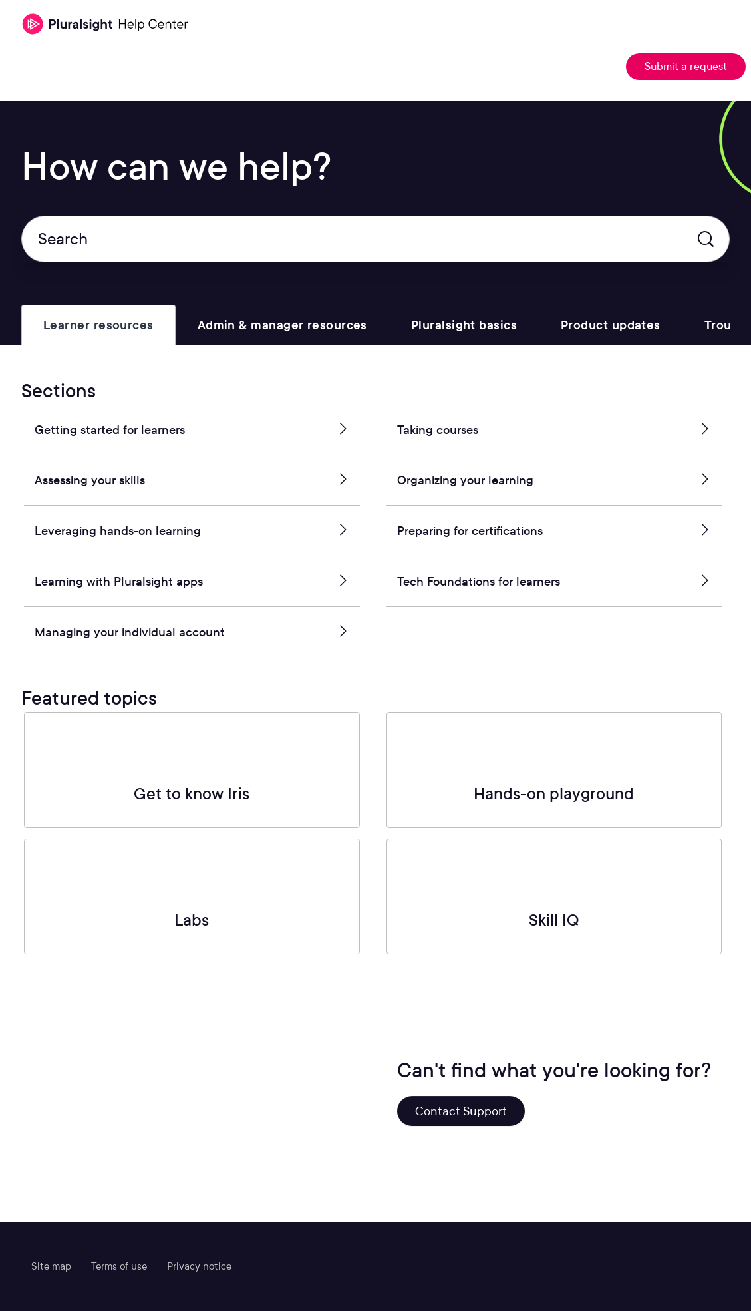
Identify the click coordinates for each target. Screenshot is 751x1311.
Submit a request (686, 66)
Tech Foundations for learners (554, 581)
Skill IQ (554, 920)
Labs (191, 920)
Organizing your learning (554, 480)
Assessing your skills (192, 480)
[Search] (375, 239)
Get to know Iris (191, 793)
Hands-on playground (554, 793)
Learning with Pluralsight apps (192, 581)
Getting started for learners (192, 430)
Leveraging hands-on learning (192, 531)
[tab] (98, 325)
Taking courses (554, 430)
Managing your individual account (192, 632)
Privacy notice (199, 1266)
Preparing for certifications (554, 531)
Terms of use (119, 1266)
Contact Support (461, 1111)
